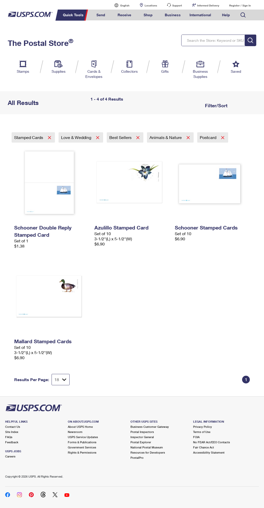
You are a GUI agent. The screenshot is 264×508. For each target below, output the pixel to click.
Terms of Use (201, 431)
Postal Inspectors (142, 431)
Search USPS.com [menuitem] (243, 15)
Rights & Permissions (82, 452)
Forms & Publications (82, 442)
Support (177, 5)
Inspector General (142, 437)
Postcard (208, 137)
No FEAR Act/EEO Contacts (211, 442)
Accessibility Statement (209, 452)
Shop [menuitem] (148, 15)
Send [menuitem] (100, 15)
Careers (10, 456)
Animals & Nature (166, 137)
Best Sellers (121, 137)
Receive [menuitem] (124, 15)
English (119, 5)
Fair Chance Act (203, 447)
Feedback (11, 442)
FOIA (196, 437)
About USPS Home (80, 426)
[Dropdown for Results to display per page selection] (61, 379)
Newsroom (75, 431)
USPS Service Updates (83, 437)
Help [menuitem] (226, 15)
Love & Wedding (76, 137)
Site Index (11, 431)
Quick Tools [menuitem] (73, 15)
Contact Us (12, 426)
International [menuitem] (200, 15)
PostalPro (137, 457)
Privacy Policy (202, 426)
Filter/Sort (215, 105)
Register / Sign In (240, 5)
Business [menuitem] (173, 15)
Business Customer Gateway (149, 426)
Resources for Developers (147, 452)
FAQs (8, 437)
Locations (151, 5)
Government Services (82, 447)
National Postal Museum (146, 447)
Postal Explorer (140, 442)
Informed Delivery (208, 5)
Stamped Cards (29, 137)
